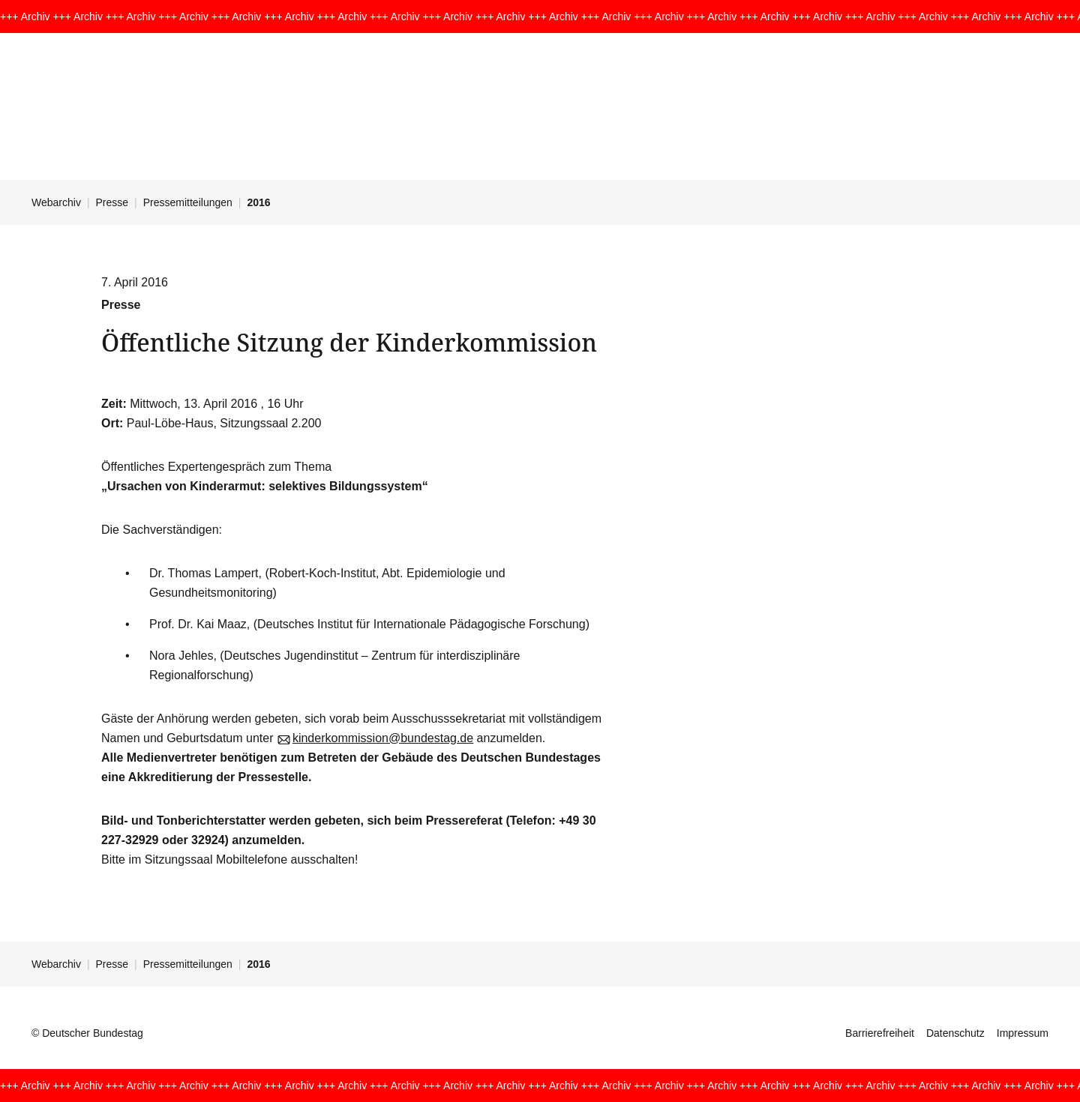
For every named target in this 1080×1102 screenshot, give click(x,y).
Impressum (1022, 1033)
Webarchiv (56, 202)
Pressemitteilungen (187, 202)
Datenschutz (955, 1033)
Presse (112, 202)
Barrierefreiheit (879, 1033)
